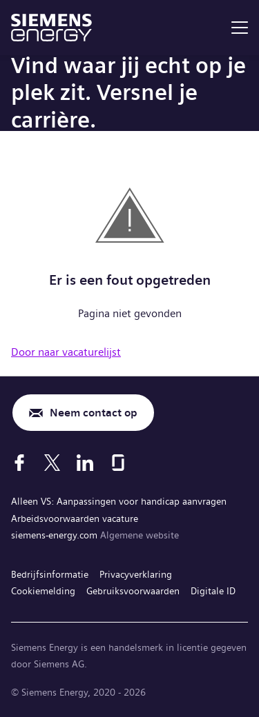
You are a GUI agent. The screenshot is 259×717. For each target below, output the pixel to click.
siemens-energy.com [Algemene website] (55, 535)
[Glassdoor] (118, 462)
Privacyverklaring (135, 574)
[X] (52, 462)
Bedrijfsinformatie (49, 574)
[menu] (239, 27)
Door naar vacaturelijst (66, 351)
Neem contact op (93, 412)
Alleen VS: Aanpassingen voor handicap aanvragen (119, 501)
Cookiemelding (43, 590)
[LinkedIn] (85, 462)
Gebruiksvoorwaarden (133, 590)
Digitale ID (213, 590)
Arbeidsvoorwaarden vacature (74, 518)
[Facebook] (19, 462)
